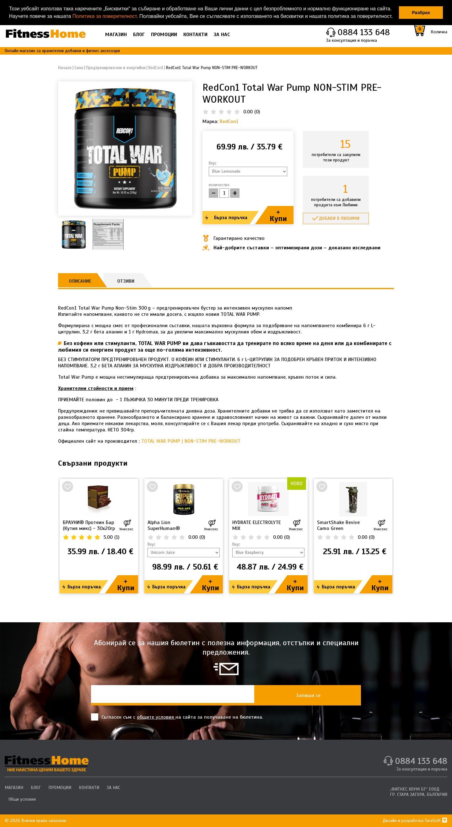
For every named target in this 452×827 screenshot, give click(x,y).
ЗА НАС (222, 34)
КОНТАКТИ (195, 34)
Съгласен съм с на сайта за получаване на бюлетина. (177, 717)
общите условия (156, 717)
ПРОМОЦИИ (164, 34)
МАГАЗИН (116, 34)
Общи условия (22, 799)
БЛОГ (139, 34)
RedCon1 (229, 121)
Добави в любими (339, 218)
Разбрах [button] (421, 12)
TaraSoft (436, 820)
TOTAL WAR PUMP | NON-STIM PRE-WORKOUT (190, 441)
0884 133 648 (363, 32)
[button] (395, 17)
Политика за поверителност (104, 16)
